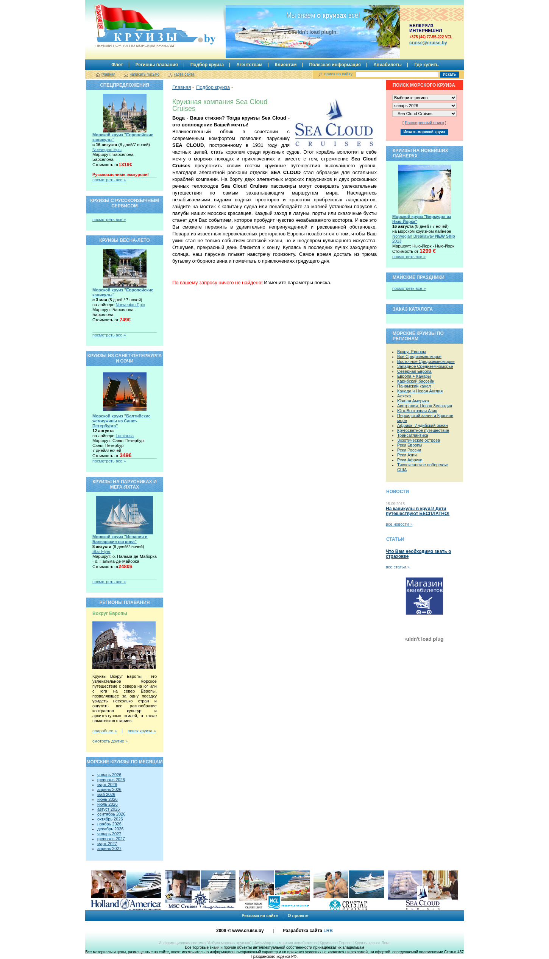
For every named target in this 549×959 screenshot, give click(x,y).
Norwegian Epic (107, 149)
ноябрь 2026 (109, 824)
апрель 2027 (109, 848)
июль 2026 (107, 804)
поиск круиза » (142, 731)
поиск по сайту (338, 74)
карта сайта (184, 74)
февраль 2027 (111, 838)
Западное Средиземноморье (425, 366)
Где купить (426, 64)
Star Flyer (101, 551)
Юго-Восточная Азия (417, 410)
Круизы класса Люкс (372, 943)
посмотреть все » (109, 179)
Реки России (409, 450)
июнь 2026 (107, 799)
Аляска (404, 396)
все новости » (399, 524)
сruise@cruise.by (428, 42)
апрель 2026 (109, 789)
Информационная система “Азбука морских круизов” (205, 943)
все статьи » (398, 567)
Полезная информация (335, 64)
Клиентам (286, 64)
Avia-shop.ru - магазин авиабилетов (285, 943)
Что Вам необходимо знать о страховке (418, 554)
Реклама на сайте (260, 915)
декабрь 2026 (110, 829)
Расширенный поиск (424, 122)
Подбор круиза (207, 64)
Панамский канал (414, 386)
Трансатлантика (412, 435)
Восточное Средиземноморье (426, 361)
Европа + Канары (414, 376)
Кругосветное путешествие (423, 430)
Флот (117, 64)
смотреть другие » (110, 741)
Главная (181, 87)
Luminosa (124, 435)
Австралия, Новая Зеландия (424, 405)
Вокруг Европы (411, 351)
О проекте (298, 915)
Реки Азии (407, 455)
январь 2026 (109, 774)
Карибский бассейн (415, 381)
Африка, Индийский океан (422, 425)
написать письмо (144, 74)
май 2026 (106, 794)
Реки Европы (409, 445)
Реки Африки (410, 460)
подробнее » (104, 731)
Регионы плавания (157, 64)
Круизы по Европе (335, 943)
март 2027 (107, 843)
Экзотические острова (418, 440)
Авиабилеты (387, 64)
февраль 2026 (111, 779)
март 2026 (107, 784)
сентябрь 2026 (111, 814)
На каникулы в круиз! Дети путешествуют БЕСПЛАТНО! (417, 511)
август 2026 (108, 809)
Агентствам (249, 64)
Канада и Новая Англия (420, 391)
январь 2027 (109, 833)
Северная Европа (414, 371)
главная (108, 74)
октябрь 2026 (110, 819)
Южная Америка (413, 401)
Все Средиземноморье (419, 356)
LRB (328, 930)
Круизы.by (134, 26)
